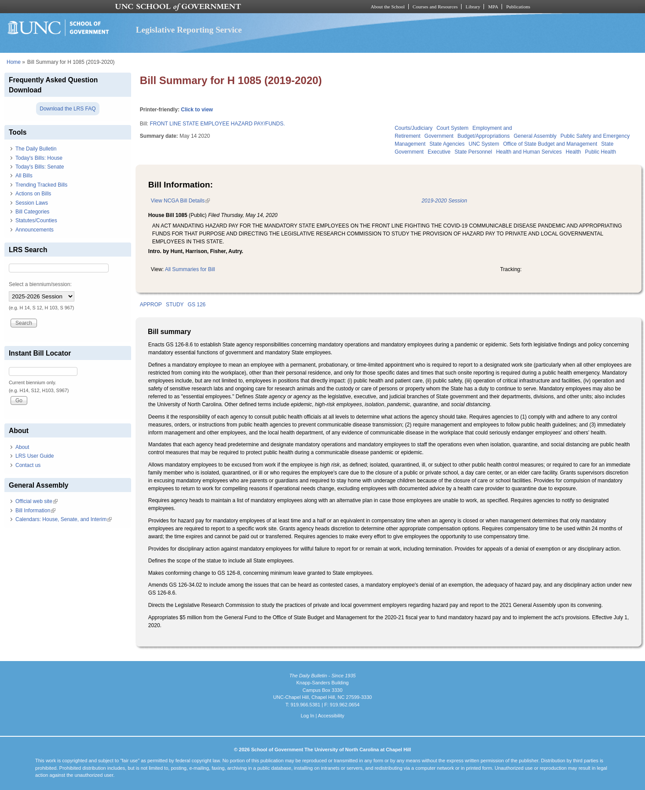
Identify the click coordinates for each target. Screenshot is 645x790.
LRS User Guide (34, 456)
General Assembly (534, 136)
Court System (452, 128)
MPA (493, 6)
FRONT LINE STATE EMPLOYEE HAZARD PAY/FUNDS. (217, 124)
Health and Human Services (528, 152)
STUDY (175, 304)
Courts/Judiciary (413, 128)
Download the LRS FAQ (67, 109)
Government (439, 136)
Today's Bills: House (38, 158)
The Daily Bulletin (35, 149)
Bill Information (35, 510)
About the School (388, 6)
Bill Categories (32, 212)
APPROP (151, 304)
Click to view (197, 110)
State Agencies (447, 144)
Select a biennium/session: (40, 284)
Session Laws (31, 203)
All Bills (24, 176)
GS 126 (197, 304)
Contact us (27, 465)
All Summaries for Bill (190, 269)
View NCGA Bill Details (180, 201)
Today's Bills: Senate (39, 167)
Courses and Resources (435, 6)
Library (472, 6)
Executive (439, 152)
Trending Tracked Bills (41, 185)
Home (14, 62)
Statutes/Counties (36, 220)
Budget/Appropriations (484, 136)
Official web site (36, 501)
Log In (307, 715)
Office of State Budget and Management (550, 144)
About (22, 447)
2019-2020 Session (444, 201)
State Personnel (473, 152)
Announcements (34, 230)
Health (573, 152)
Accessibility (331, 715)
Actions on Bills (33, 194)
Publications (518, 6)
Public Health (600, 152)
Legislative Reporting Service (189, 29)
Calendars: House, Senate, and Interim (63, 519)
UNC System (484, 144)
